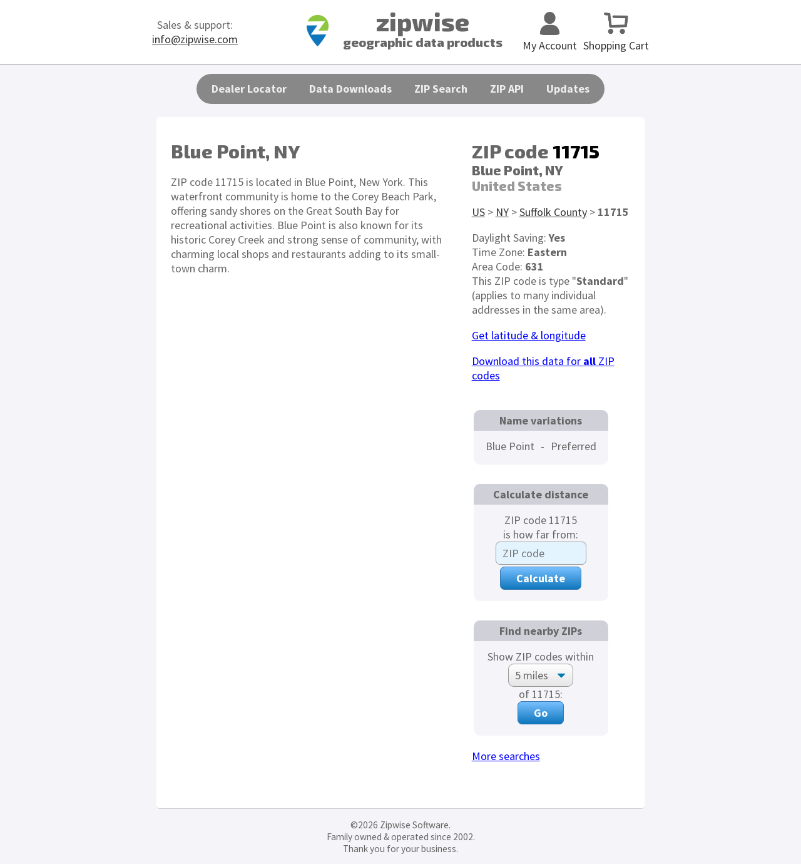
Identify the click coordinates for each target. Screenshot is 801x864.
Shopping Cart (616, 38)
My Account (550, 38)
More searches (506, 756)
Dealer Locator (249, 88)
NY (502, 212)
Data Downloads (350, 88)
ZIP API (507, 88)
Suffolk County (553, 212)
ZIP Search (440, 88)
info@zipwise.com (195, 39)
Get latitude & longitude (529, 335)
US (478, 212)
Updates (567, 88)
